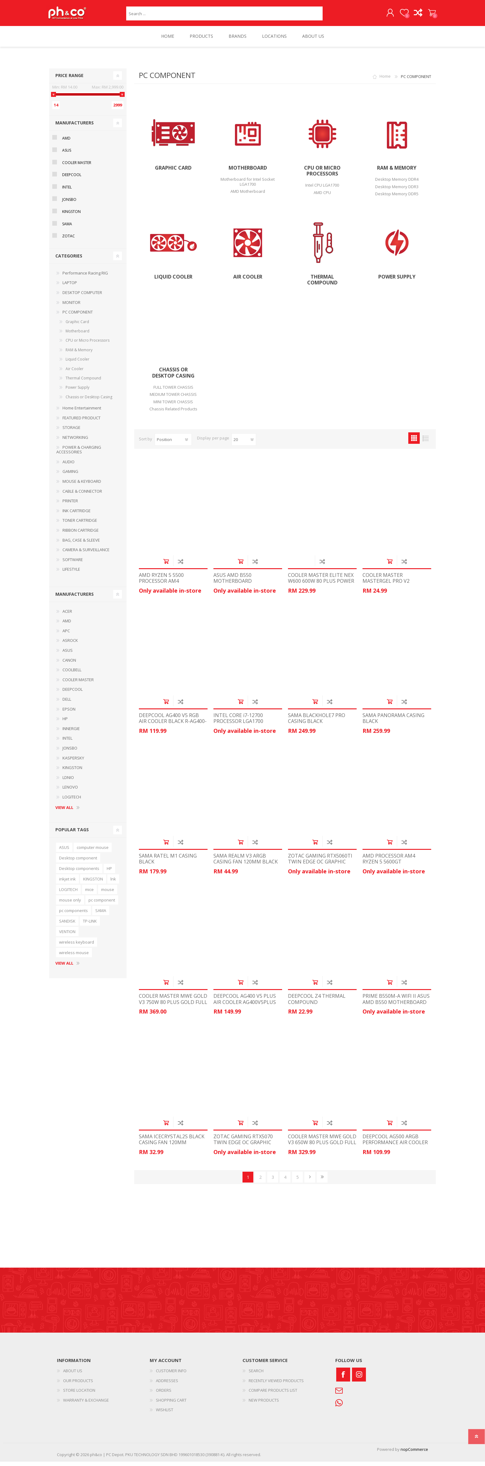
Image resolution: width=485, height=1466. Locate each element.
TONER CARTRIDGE (79, 524)
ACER (67, 615)
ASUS (66, 154)
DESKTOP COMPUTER (82, 297)
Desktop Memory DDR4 (396, 183)
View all (64, 812)
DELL (66, 703)
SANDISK (67, 925)
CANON (69, 664)
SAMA (67, 228)
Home (385, 81)
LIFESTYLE (71, 573)
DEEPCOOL (71, 179)
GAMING (70, 475)
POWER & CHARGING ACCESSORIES (78, 454)
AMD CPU (322, 197)
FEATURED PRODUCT (81, 422)
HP (65, 723)
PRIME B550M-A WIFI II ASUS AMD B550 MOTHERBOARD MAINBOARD (396, 1006)
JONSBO (69, 203)
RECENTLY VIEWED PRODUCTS (276, 1385)
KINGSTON (71, 215)
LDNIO (68, 782)
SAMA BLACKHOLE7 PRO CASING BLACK (316, 723)
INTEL (67, 191)
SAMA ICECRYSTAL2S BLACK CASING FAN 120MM (171, 1144)
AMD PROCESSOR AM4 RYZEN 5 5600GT (389, 863)
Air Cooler (247, 281)
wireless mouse (74, 957)
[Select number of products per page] (243, 444)
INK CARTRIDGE (76, 515)
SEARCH (256, 1375)
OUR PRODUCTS (78, 1385)
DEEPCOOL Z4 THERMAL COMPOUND (317, 1003)
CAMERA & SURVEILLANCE (85, 554)
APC (66, 635)
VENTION (67, 936)
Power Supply (396, 281)
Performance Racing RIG (85, 277)
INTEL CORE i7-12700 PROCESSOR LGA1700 (238, 723)
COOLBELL (71, 674)
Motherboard (248, 172)
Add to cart (166, 566)
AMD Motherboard (247, 195)
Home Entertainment (81, 412)
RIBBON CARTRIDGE (80, 534)
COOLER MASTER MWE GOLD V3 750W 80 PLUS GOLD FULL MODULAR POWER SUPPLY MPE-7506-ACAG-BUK (173, 1009)
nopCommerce (414, 1453)
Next (309, 1181)
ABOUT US (72, 1375)
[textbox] (224, 16)
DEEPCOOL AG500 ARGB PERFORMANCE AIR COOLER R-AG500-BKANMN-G (395, 1147)
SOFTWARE (72, 564)
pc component (101, 904)
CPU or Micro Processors (322, 175)
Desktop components (79, 873)
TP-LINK (90, 925)
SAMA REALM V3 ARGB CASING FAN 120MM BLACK (245, 863)
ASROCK (70, 644)
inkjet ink (67, 883)
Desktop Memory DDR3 (396, 191)
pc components (73, 915)
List (425, 442)
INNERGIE (71, 733)
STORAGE (71, 432)
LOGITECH (71, 801)
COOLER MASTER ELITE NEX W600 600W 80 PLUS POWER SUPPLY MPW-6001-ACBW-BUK (321, 588)
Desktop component (78, 862)
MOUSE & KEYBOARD (81, 485)
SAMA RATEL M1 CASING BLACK (168, 863)
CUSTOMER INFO (171, 1375)
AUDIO (68, 466)
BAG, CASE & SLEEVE (81, 544)
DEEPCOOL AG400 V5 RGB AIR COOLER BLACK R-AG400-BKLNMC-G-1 (173, 726)
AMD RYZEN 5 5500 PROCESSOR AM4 (161, 582)
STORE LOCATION (79, 1394)
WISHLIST (164, 1414)
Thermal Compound (322, 284)
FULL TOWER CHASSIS (173, 391)
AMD (66, 142)
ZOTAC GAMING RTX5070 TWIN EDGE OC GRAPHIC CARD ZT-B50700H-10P (243, 1147)
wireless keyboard (76, 946)
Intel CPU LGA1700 (322, 189)
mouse (107, 894)
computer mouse (93, 851)
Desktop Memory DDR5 (396, 198)
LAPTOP (69, 287)
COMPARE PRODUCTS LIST (273, 1394)
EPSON (68, 713)
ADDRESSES (167, 1385)
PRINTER (70, 505)
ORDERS (163, 1394)
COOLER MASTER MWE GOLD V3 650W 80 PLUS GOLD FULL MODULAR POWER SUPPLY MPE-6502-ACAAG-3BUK (322, 1150)
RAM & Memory (396, 172)
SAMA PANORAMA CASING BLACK (393, 723)
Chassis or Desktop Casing (173, 377)
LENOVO (70, 791)
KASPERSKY (73, 762)
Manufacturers (74, 127)
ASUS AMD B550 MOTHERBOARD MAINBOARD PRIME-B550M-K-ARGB (246, 588)
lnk (113, 883)
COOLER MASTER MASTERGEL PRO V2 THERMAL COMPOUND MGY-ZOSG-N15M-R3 (397, 588)
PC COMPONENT (77, 316)
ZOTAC (68, 240)
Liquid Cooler (173, 281)
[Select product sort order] (173, 444)
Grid (414, 442)
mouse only (70, 904)
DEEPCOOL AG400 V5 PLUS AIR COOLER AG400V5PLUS (244, 1003)
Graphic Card (173, 172)
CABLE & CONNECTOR (82, 495)
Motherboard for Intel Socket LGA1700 (248, 186)
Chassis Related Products (173, 413)
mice (89, 894)
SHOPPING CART (429, 15)
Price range (69, 80)
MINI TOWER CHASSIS (173, 406)
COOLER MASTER (76, 167)
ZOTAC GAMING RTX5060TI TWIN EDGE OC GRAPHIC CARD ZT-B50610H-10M (320, 866)
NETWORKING (75, 441)
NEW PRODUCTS (264, 1404)
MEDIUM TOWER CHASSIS (173, 398)
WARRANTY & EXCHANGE (86, 1404)
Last (322, 1181)
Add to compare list (180, 566)
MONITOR (71, 306)
